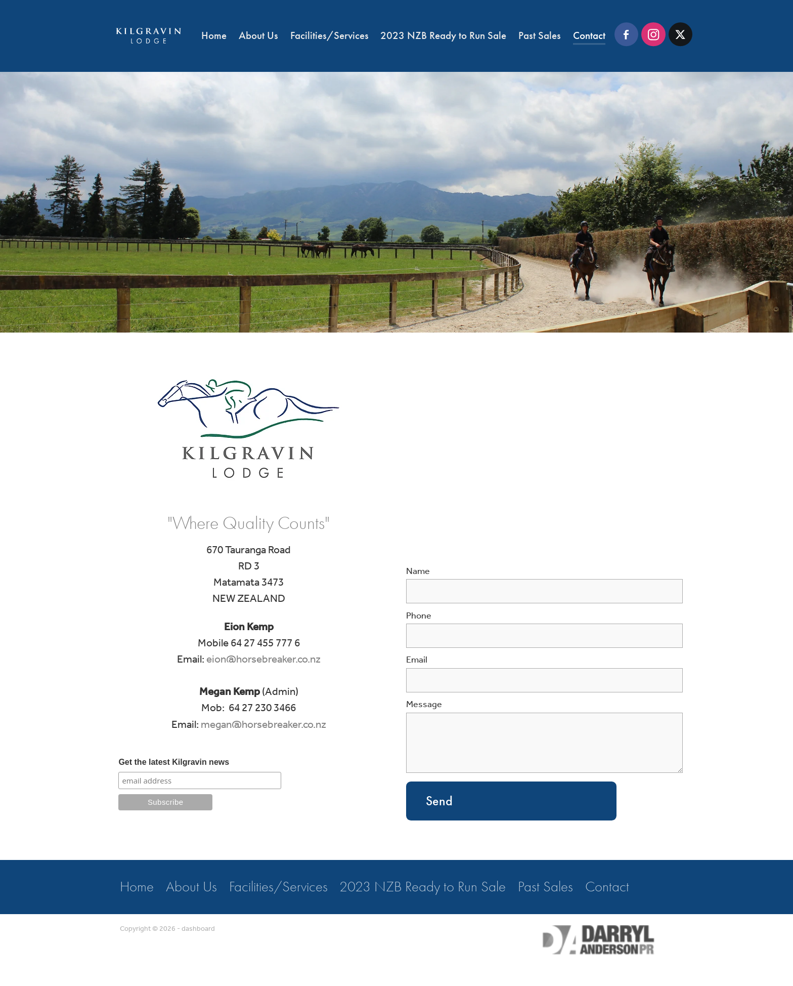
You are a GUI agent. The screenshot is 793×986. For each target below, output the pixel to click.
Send (439, 801)
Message (424, 705)
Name (418, 572)
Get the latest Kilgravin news (173, 762)
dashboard (198, 929)
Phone (418, 616)
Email (416, 660)
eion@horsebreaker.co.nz (263, 659)
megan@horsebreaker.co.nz (263, 725)
